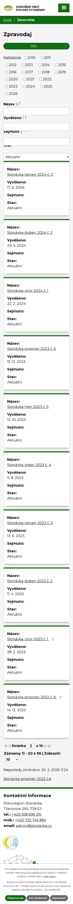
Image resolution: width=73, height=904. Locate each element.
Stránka (19, 746)
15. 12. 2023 (16, 362)
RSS (49, 46)
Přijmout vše (15, 898)
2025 (48, 86)
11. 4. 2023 (15, 594)
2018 (45, 72)
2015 (62, 65)
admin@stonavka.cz (34, 826)
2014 (46, 65)
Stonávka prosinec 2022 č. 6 (35, 697)
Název (11, 104)
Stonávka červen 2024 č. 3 (30, 174)
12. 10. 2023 (16, 420)
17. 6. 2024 (16, 187)
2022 (47, 79)
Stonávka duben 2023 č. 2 (29, 581)
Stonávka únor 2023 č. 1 (31, 639)
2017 (29, 72)
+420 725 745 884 (30, 820)
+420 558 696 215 (26, 814)
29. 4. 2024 (16, 245)
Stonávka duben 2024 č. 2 (30, 232)
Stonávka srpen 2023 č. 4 (29, 465)
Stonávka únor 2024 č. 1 (27, 291)
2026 (13, 93)
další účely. (50, 876)
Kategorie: (12, 57)
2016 (13, 72)
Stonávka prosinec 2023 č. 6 (31, 349)
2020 (13, 79)
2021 (30, 79)
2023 (13, 86)
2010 (31, 58)
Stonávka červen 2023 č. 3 (30, 523)
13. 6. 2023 (16, 536)
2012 (13, 65)
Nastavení (59, 898)
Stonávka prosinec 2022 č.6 (27, 779)
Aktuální (14, 208)
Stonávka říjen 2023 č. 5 (27, 407)
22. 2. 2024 (16, 303)
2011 (47, 58)
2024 (30, 86)
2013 (29, 65)
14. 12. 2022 (16, 710)
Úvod (7, 20)
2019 (62, 72)
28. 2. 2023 (16, 652)
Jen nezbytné (38, 898)
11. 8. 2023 (15, 478)
